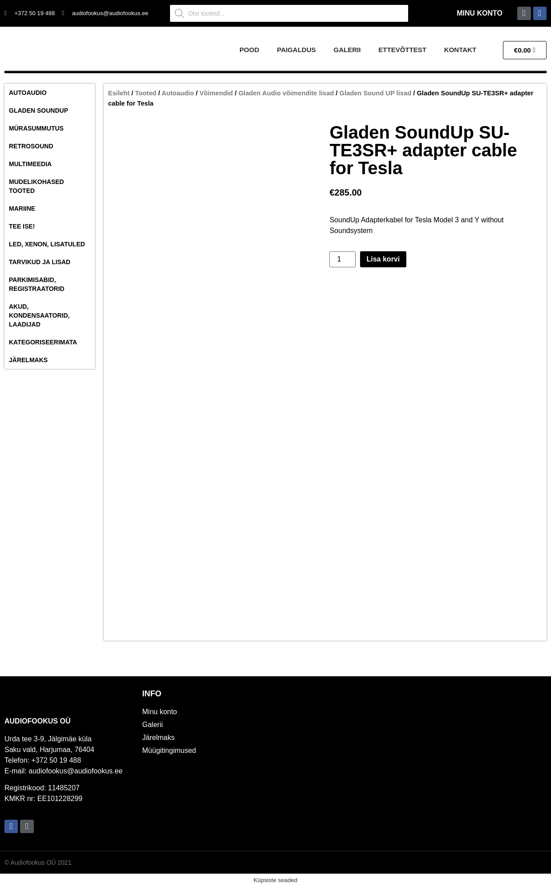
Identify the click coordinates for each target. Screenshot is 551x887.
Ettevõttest (402, 49)
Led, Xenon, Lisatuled (47, 244)
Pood (249, 49)
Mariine (22, 208)
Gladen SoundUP (38, 110)
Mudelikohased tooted (36, 186)
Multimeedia (30, 164)
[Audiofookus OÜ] (413, 764)
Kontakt (460, 49)
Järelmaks (28, 360)
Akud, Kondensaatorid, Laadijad (39, 315)
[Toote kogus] (342, 259)
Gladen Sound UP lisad (375, 93)
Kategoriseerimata (43, 342)
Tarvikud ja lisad (39, 262)
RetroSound (31, 146)
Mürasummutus (36, 128)
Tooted (145, 93)
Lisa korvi (383, 259)
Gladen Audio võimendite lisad (286, 93)
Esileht (119, 93)
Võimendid (216, 93)
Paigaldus (296, 49)
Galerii (347, 49)
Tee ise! (22, 226)
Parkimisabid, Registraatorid (37, 284)
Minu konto (479, 13)
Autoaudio (28, 92)
